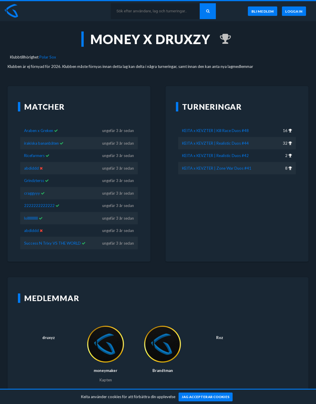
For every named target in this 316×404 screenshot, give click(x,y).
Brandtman (162, 362)
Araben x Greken (38, 122)
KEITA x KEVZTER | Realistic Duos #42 (215, 147)
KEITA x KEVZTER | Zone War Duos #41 (216, 159)
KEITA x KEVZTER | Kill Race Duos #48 (215, 122)
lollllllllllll (31, 209)
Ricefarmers (34, 147)
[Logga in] (294, 11)
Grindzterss (34, 172)
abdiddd (31, 159)
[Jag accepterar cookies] (206, 397)
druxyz (48, 329)
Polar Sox (47, 57)
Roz (219, 329)
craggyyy (32, 184)
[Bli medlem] (262, 11)
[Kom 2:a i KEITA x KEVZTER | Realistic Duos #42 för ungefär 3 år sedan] (222, 39)
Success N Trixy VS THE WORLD (52, 234)
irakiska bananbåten (41, 134)
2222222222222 (39, 197)
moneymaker (105, 362)
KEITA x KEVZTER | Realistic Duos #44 (215, 134)
